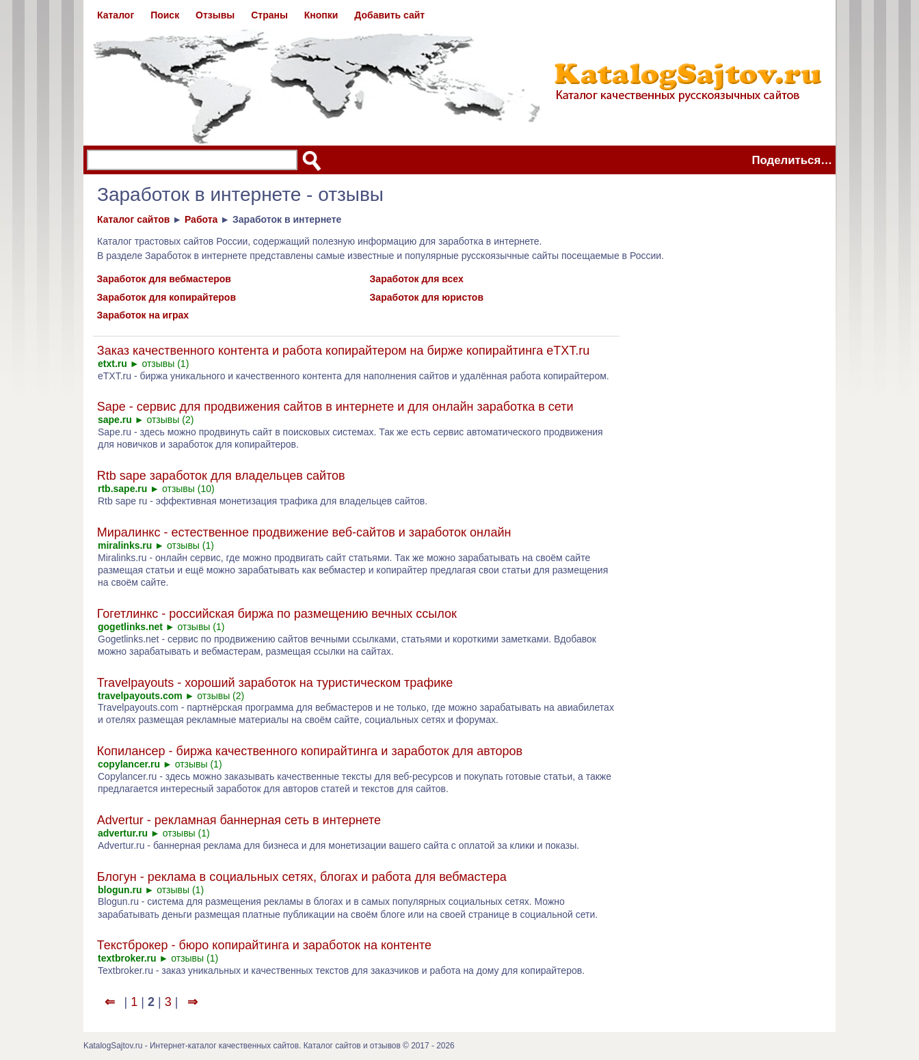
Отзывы (215, 15)
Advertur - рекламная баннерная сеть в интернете (239, 820)
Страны (269, 15)
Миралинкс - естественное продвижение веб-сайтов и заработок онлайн (304, 532)
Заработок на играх (143, 315)
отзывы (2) (170, 419)
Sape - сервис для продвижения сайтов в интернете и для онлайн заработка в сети (335, 406)
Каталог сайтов (133, 219)
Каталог (115, 15)
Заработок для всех (417, 278)
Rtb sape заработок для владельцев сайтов (221, 476)
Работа (201, 219)
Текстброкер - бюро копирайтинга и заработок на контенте (264, 945)
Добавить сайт (389, 15)
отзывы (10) (188, 488)
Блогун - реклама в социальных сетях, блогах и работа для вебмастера (302, 877)
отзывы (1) (165, 363)
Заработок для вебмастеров (164, 278)
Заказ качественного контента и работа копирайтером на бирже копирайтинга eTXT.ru (343, 350)
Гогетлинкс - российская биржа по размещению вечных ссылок (277, 614)
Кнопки (321, 15)
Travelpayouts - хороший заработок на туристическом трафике (275, 683)
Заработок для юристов (426, 297)
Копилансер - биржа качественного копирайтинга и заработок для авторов (309, 751)
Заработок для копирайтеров (166, 297)
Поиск (164, 15)
